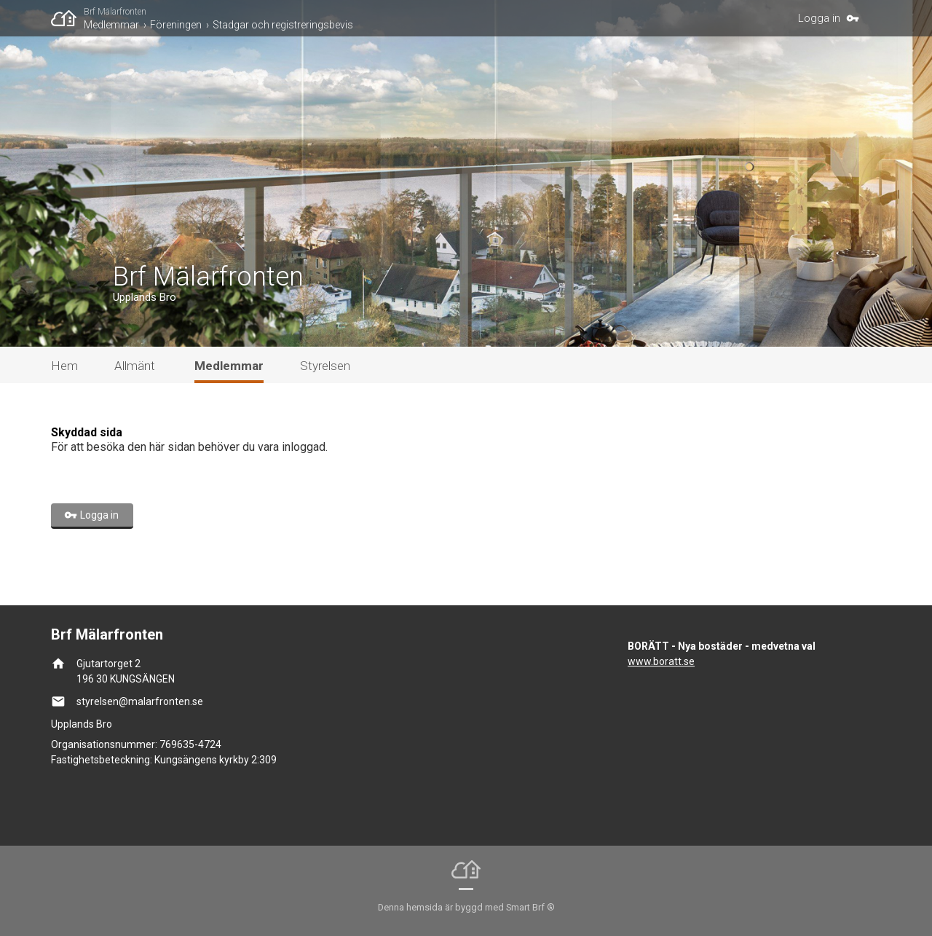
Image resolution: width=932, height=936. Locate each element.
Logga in (819, 18)
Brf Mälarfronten (115, 12)
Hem (64, 365)
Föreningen (176, 25)
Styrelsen (325, 365)
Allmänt (134, 365)
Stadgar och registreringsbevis (283, 25)
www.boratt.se (661, 661)
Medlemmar (111, 25)
